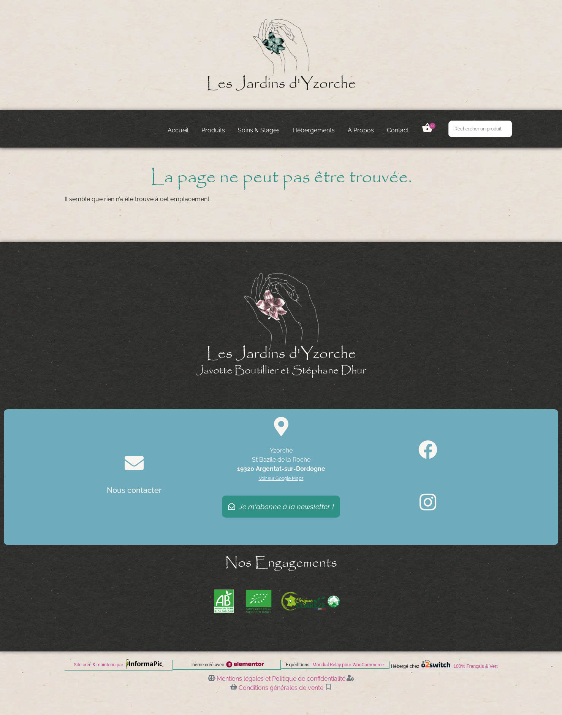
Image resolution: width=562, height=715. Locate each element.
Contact (398, 130)
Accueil (178, 130)
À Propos (361, 130)
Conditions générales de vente (281, 687)
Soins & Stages (259, 130)
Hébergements (314, 130)
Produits (213, 130)
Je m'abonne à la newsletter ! (281, 506)
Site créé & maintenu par (98, 664)
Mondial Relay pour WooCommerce (348, 664)
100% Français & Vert (475, 666)
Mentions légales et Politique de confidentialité (281, 678)
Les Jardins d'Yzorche (281, 84)
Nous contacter (134, 490)
